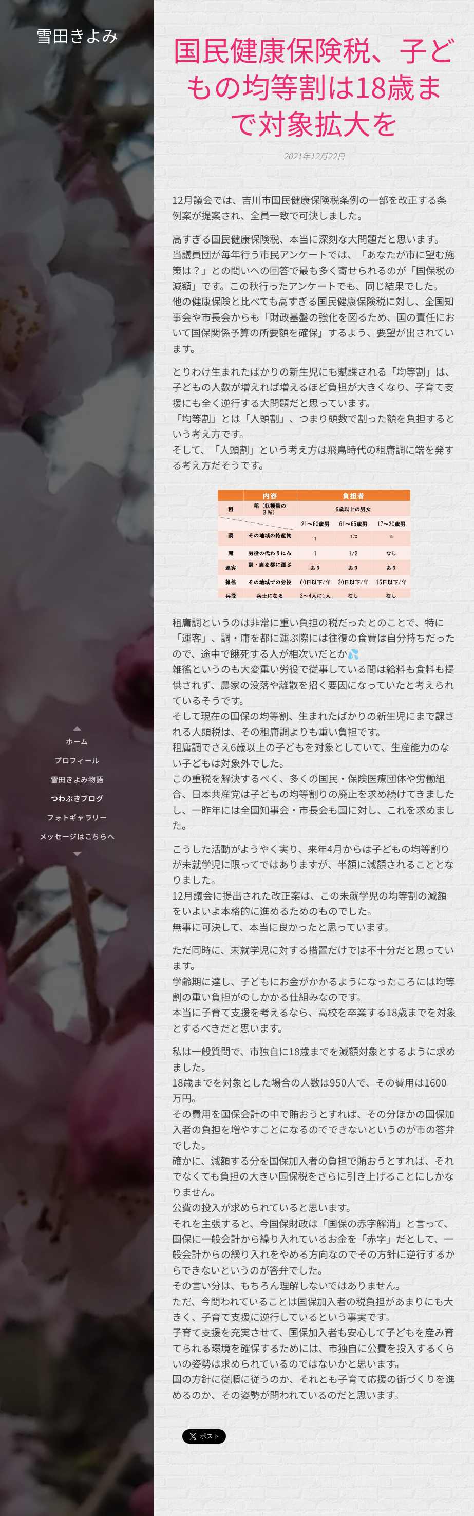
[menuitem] (77, 741)
